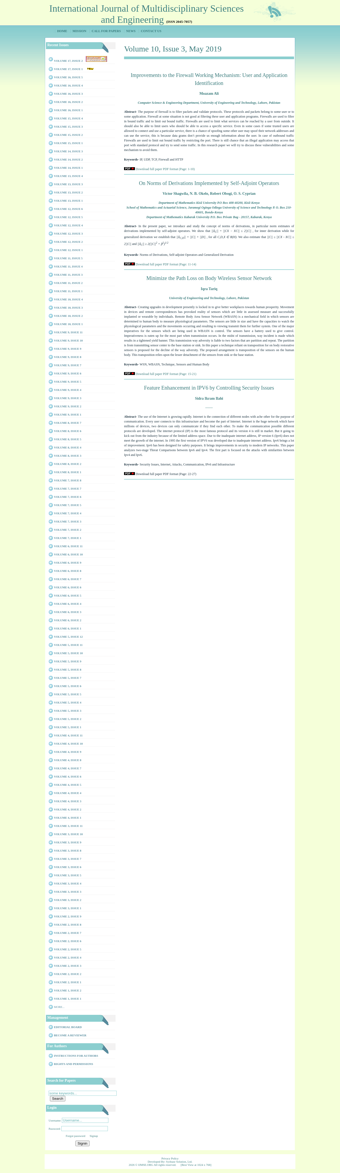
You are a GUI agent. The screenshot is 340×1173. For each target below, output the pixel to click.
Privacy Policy (170, 1158)
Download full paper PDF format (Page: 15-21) (166, 374)
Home (62, 31)
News (130, 31)
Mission (79, 31)
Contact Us (151, 31)
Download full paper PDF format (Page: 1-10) (165, 169)
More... (59, 1006)
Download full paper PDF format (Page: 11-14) (166, 264)
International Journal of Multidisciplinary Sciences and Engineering (146, 14)
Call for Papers (106, 31)
